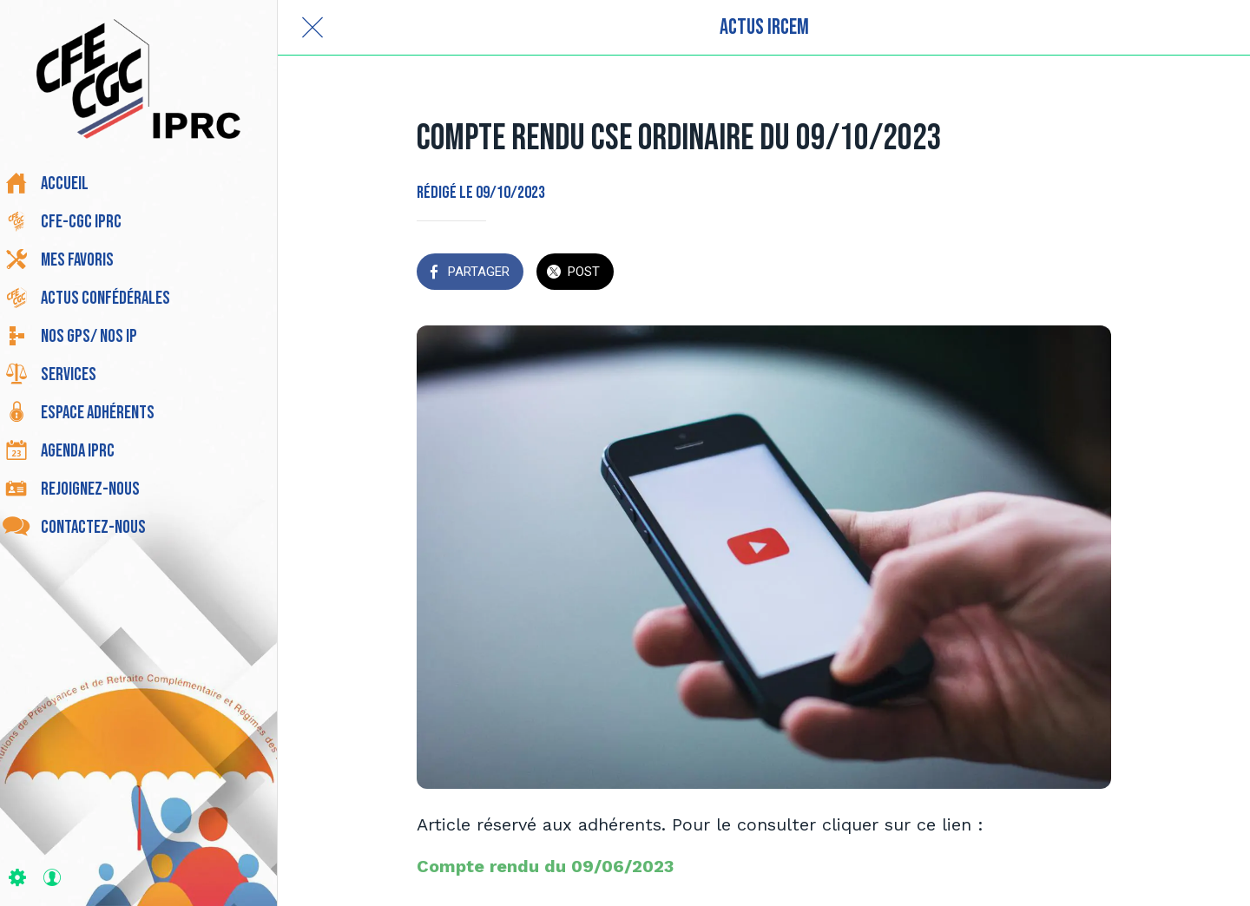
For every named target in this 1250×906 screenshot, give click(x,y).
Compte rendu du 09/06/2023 (545, 866)
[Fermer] (312, 27)
